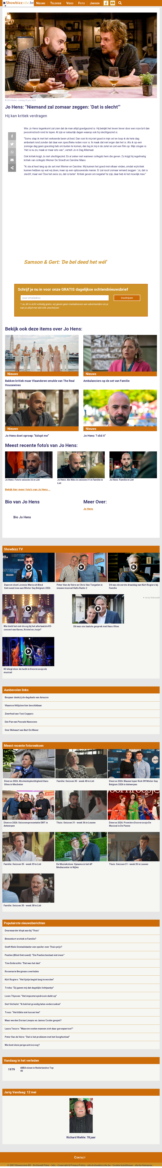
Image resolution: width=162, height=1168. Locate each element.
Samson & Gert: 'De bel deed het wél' (65, 262)
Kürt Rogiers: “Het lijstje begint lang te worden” (29, 979)
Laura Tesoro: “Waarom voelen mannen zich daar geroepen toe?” (39, 1028)
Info (53, 1165)
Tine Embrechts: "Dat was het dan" (22, 963)
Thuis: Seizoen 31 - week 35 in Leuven (128, 864)
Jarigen (95, 3)
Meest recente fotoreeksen (24, 745)
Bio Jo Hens (22, 517)
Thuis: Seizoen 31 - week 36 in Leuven (76, 822)
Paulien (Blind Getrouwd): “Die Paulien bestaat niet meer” (35, 955)
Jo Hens (88, 508)
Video (69, 3)
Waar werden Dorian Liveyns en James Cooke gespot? (33, 1020)
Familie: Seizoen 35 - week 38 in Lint (22, 905)
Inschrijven (127, 297)
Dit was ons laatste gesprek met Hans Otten (96, 626)
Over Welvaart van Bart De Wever (22, 730)
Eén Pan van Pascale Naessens (21, 722)
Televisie (55, 3)
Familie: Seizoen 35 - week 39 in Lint (22, 864)
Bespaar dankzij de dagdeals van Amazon (27, 697)
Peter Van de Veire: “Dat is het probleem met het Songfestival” (37, 1037)
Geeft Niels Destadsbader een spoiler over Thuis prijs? (33, 947)
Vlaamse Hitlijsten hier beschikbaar (23, 705)
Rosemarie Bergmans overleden (22, 971)
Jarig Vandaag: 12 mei (20, 1092)
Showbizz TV (13, 549)
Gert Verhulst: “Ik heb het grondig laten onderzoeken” (33, 1004)
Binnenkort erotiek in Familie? (20, 939)
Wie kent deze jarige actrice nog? (22, 1045)
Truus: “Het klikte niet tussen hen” (22, 1012)
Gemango (147, 1165)
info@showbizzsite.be (99, 1165)
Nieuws (40, 3)
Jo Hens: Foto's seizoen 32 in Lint (22, 480)
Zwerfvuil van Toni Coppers (19, 713)
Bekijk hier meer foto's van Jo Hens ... (27, 489)
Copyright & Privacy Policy (71, 1165)
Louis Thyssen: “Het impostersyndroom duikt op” (31, 996)
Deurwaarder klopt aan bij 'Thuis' (22, 930)
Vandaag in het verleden (21, 1060)
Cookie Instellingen (122, 1165)
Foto (81, 3)
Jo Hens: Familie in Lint (121, 480)
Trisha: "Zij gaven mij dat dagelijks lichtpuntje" (29, 988)
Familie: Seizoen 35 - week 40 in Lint (75, 781)
